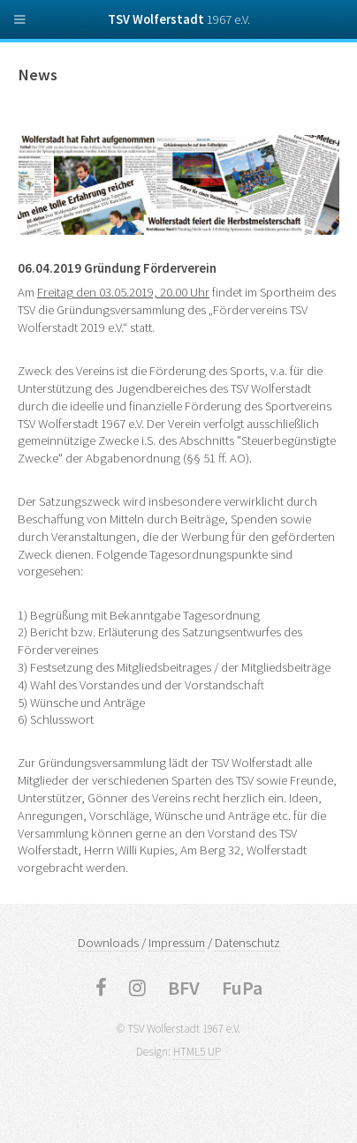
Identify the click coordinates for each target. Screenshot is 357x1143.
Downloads (108, 943)
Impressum (176, 943)
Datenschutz (247, 943)
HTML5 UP (197, 1051)
